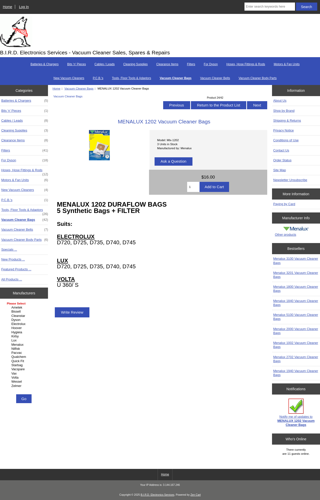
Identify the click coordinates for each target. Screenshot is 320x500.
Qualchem (24, 357)
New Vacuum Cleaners (69, 78)
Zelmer (24, 386)
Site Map (279, 170)
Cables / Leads (104, 64)
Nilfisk (24, 349)
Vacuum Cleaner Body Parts (258, 78)
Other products (285, 234)
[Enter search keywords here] (269, 7)
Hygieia (24, 332)
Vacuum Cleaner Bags (78, 88)
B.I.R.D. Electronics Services (157, 494)
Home (7, 7)
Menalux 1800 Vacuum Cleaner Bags (295, 289)
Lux (24, 340)
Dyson (24, 320)
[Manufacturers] (24, 347)
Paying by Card (284, 204)
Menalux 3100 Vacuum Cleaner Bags (295, 261)
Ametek (24, 308)
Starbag (24, 365)
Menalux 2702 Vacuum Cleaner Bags (295, 359)
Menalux (24, 345)
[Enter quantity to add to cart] (193, 187)
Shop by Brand (283, 111)
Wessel (24, 382)
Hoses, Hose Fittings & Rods (245, 64)
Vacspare (24, 369)
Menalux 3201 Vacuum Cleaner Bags (295, 275)
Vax (24, 374)
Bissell (24, 312)
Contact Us (281, 150)
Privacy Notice (283, 130)
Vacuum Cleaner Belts (215, 78)
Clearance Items (167, 64)
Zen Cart (195, 494)
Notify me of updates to (295, 413)
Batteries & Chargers (45, 64)
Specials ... (9, 249)
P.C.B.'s (98, 78)
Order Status (282, 160)
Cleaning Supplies (135, 64)
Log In (24, 7)
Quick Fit (24, 361)
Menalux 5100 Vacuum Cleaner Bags (295, 317)
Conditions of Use (286, 140)
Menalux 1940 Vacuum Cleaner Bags (295, 373)
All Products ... (11, 279)
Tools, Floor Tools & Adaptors (131, 78)
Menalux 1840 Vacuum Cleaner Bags (295, 303)
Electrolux (24, 324)
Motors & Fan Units (287, 64)
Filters (191, 64)
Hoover (24, 328)
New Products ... (13, 259)
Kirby (24, 336)
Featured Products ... (16, 269)
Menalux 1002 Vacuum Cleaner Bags (295, 345)
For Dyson (211, 64)
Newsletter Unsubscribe (290, 180)
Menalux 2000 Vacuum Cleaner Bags (295, 331)
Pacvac (24, 353)
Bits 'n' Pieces (76, 64)
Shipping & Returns (287, 120)
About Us (279, 100)
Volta (24, 378)
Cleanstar (24, 316)
